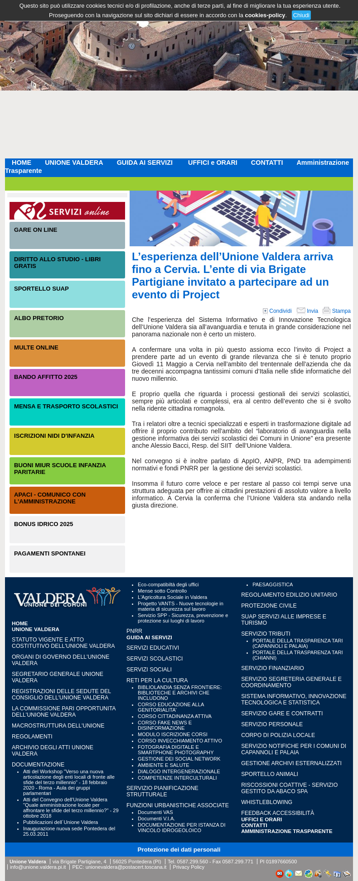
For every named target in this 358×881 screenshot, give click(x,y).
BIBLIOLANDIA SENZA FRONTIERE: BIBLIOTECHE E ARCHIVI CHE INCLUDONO (180, 693)
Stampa (337, 311)
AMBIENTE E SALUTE (163, 765)
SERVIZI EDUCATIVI (152, 648)
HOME (21, 162)
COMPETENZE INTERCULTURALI (177, 777)
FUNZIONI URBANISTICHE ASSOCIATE (177, 805)
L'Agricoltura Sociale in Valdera (172, 597)
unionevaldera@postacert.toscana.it (126, 867)
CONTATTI (267, 162)
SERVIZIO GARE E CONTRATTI (282, 713)
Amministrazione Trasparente (287, 831)
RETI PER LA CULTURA (157, 680)
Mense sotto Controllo (162, 591)
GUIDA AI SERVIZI (145, 162)
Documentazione (38, 764)
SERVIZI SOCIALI (149, 669)
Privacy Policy (188, 867)
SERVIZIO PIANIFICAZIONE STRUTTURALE (162, 791)
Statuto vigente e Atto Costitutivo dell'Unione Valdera (63, 643)
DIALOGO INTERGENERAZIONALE (179, 771)
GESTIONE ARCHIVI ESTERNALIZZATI (291, 763)
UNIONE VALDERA (74, 162)
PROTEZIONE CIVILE (269, 606)
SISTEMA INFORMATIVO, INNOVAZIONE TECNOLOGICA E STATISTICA (293, 699)
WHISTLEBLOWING (266, 802)
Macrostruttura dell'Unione (58, 726)
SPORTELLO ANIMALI (269, 774)
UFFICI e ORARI (212, 162)
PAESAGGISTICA (272, 584)
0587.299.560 (192, 861)
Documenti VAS (155, 812)
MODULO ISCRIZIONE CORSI (173, 734)
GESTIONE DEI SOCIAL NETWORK (179, 758)
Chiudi (301, 15)
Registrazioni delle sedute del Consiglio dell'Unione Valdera (61, 694)
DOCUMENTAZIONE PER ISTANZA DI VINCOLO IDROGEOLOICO (181, 827)
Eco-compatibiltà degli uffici (168, 584)
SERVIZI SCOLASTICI (154, 659)
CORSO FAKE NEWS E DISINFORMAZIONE (165, 725)
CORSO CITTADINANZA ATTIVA (175, 716)
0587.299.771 (238, 861)
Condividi (277, 311)
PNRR (134, 631)
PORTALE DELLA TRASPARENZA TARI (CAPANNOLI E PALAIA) (297, 643)
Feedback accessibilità (277, 813)
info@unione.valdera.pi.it (38, 867)
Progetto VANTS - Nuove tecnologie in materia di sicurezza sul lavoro (180, 606)
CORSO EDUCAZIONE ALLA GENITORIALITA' (171, 707)
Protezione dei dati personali (179, 849)
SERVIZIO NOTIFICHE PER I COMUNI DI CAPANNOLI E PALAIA (293, 749)
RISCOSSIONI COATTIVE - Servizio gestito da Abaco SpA (289, 788)
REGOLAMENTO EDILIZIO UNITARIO (289, 595)
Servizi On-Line (67, 211)
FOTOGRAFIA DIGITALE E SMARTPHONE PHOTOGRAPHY (176, 749)
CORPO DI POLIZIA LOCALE (278, 735)
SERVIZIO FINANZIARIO (272, 668)
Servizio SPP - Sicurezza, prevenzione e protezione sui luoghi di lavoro (183, 618)
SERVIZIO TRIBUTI (265, 634)
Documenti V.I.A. (156, 818)
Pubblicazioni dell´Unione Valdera (60, 822)
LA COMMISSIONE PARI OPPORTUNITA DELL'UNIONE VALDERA (64, 711)
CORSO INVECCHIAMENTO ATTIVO (180, 740)
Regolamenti (32, 736)
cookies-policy (265, 15)
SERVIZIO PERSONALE (272, 724)
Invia (307, 311)
